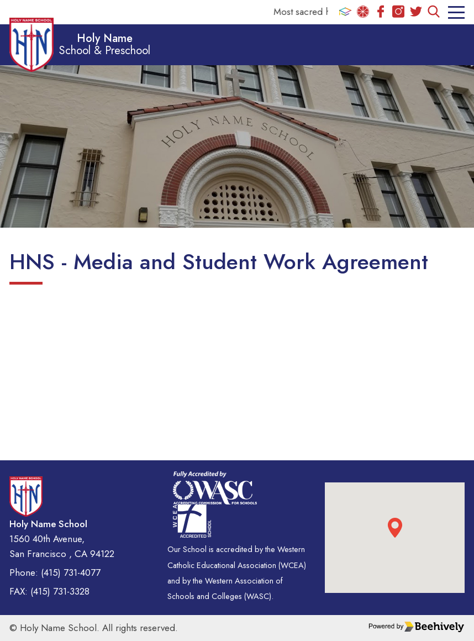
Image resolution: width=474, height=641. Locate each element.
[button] (395, 528)
